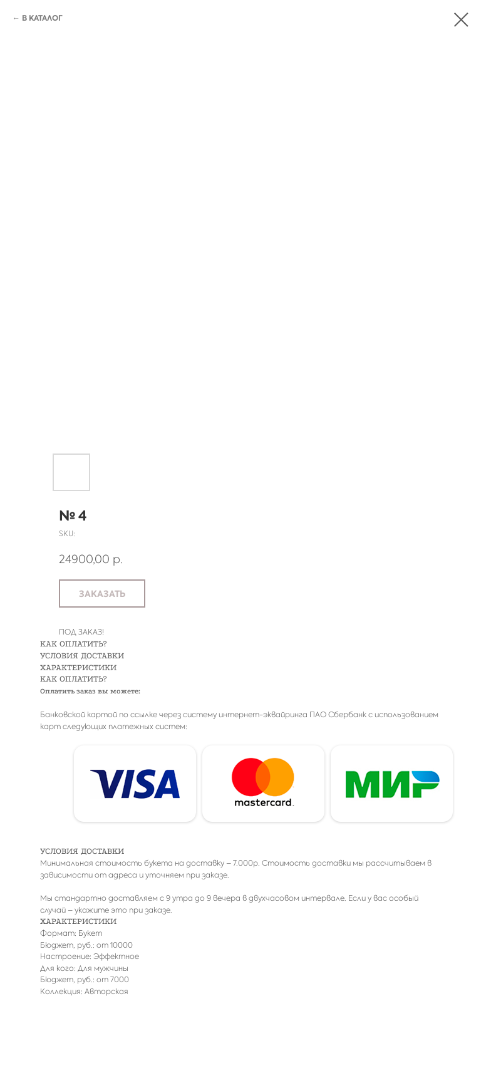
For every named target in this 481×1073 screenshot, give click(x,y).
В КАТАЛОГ (42, 18)
